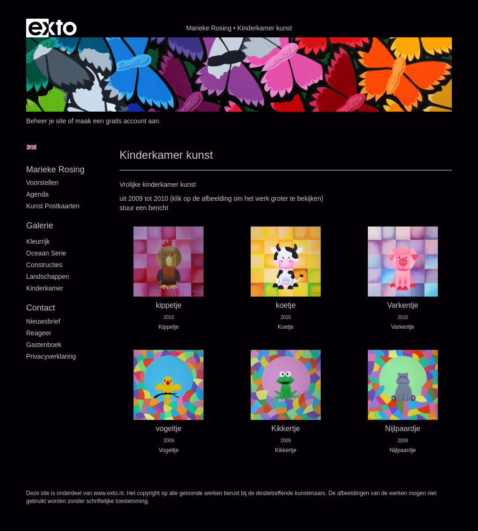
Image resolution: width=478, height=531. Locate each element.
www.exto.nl (109, 493)
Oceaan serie (46, 253)
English (31, 147)
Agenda (37, 194)
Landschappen (47, 276)
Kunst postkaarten (52, 206)
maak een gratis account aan (117, 121)
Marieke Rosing (209, 28)
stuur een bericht (144, 208)
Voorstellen (42, 182)
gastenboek (44, 344)
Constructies (44, 265)
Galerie (39, 225)
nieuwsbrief (43, 321)
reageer (38, 333)
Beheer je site (46, 121)
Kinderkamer (44, 288)
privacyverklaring (51, 356)
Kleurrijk (38, 241)
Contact (40, 307)
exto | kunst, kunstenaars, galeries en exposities (52, 28)
